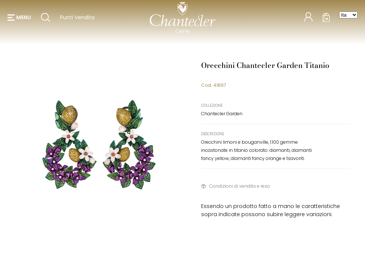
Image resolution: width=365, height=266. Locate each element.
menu (23, 18)
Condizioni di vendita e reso (239, 186)
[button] (19, 18)
